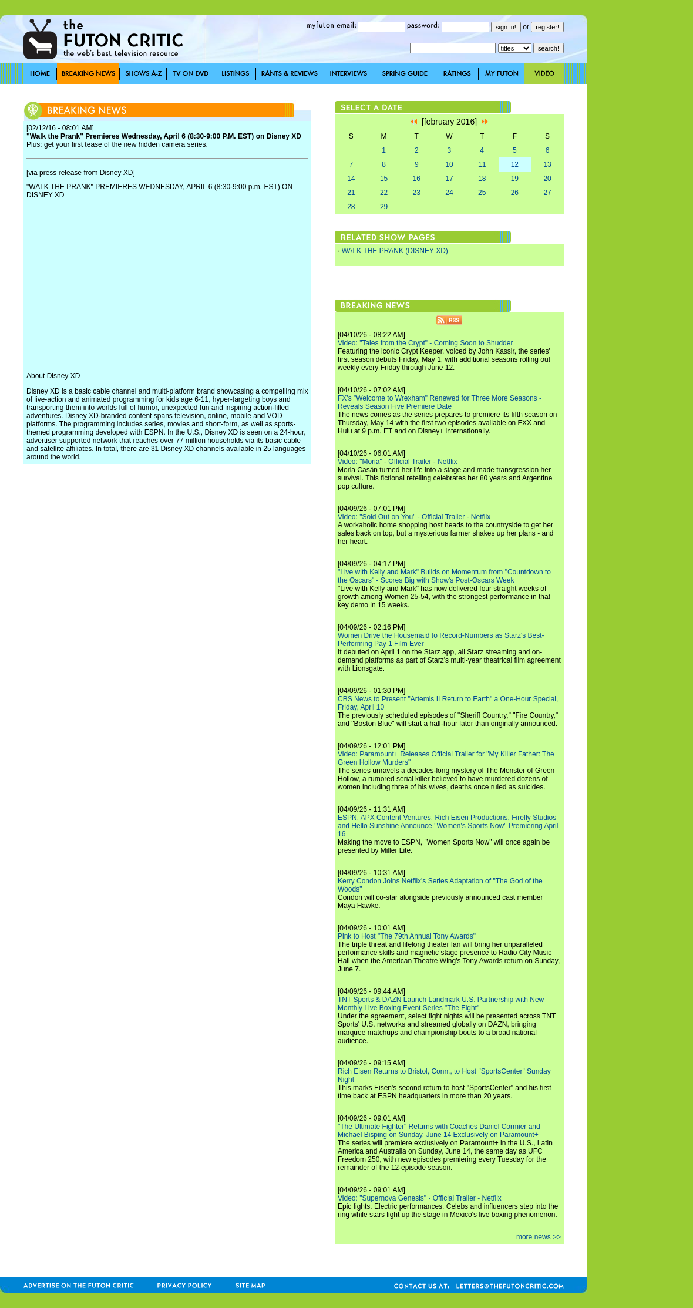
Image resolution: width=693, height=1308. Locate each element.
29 (384, 207)
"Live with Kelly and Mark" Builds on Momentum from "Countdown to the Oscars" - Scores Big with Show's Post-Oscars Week (444, 576)
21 (351, 193)
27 (547, 193)
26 (515, 193)
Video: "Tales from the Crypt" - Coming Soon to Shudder (425, 343)
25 (482, 193)
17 (449, 178)
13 (547, 164)
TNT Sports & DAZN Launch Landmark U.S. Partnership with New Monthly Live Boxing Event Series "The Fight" (441, 1004)
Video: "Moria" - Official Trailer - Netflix (397, 462)
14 (351, 178)
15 (384, 178)
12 (515, 164)
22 (384, 193)
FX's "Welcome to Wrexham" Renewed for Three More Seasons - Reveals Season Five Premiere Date (439, 402)
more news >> (538, 1237)
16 (416, 178)
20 (547, 178)
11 (482, 164)
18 (482, 178)
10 (449, 164)
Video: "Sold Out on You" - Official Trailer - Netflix (414, 517)
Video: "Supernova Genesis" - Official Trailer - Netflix (420, 1198)
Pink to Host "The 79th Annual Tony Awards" (407, 936)
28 (351, 207)
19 (515, 178)
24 (449, 193)
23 (416, 193)
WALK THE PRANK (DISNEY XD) (395, 251)
